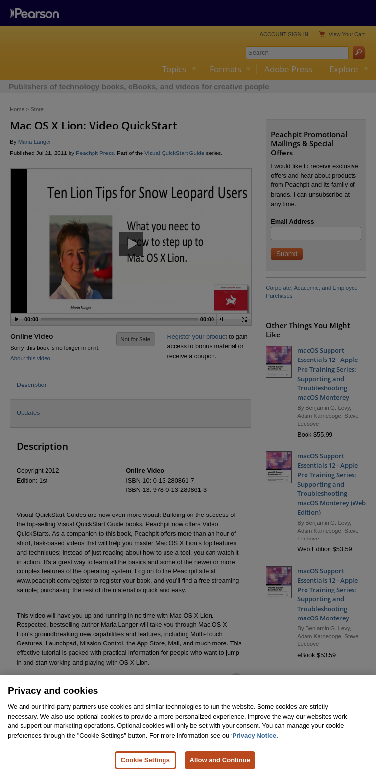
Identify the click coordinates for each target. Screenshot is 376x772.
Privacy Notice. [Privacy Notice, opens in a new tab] (255, 741)
